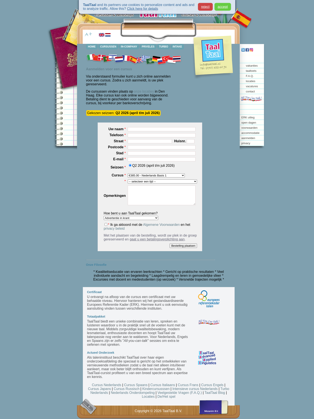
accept (223, 5)
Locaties (148, 396)
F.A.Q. (250, 76)
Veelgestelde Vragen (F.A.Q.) (180, 393)
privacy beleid (114, 228)
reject (205, 5)
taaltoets (251, 70)
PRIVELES (148, 46)
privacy (245, 143)
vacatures (252, 86)
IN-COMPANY (129, 46)
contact (250, 91)
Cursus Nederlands (106, 385)
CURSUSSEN (108, 46)
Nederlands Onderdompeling (133, 393)
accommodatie (250, 133)
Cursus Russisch (127, 389)
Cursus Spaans (135, 385)
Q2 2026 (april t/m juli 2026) (151, 165)
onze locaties (144, 91)
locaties (250, 81)
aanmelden (248, 138)
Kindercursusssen (156, 389)
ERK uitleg (248, 117)
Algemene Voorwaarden (161, 224)
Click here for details (142, 7)
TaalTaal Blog (215, 393)
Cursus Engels (212, 385)
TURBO (163, 46)
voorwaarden (249, 127)
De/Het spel (167, 396)
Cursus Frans (188, 385)
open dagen (248, 122)
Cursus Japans (99, 389)
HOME (92, 46)
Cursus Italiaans (162, 385)
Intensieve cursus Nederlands (195, 389)
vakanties (252, 65)
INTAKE (177, 46)
